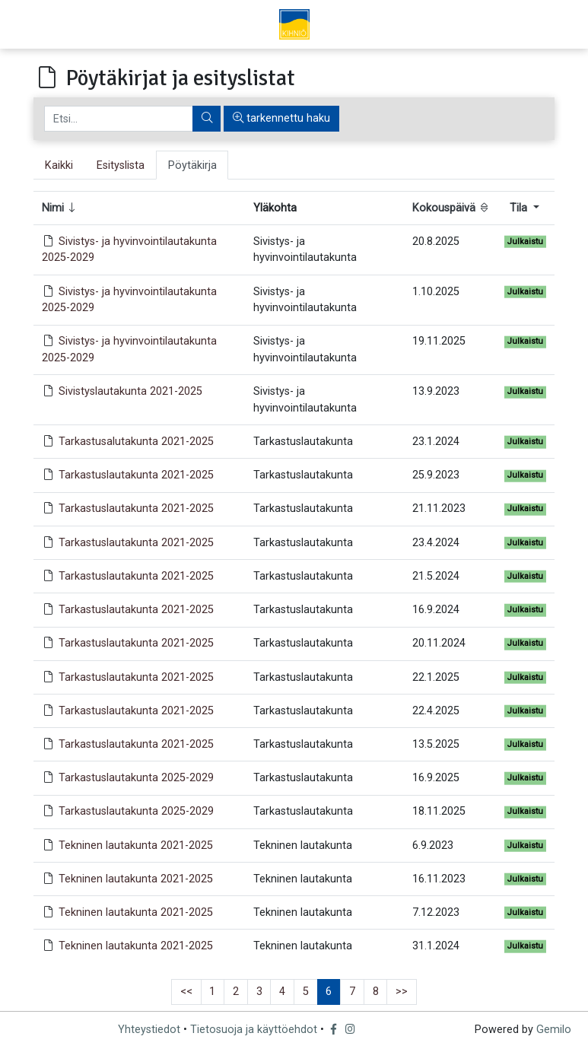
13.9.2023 (435, 391)
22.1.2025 (435, 677)
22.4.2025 (435, 710)
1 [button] (212, 991)
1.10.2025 (435, 291)
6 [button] (329, 991)
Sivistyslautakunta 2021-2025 (130, 391)
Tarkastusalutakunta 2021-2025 (136, 441)
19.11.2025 (439, 341)
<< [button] (186, 991)
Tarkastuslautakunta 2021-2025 (136, 475)
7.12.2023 (435, 912)
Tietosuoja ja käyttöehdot (253, 1029)
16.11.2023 (439, 879)
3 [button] (259, 991)
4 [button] (282, 991)
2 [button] (236, 991)
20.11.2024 (439, 643)
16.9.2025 (435, 777)
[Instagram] (351, 1029)
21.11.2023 (439, 508)
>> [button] (402, 991)
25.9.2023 (435, 475)
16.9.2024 (435, 609)
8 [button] (376, 991)
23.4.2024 (435, 542)
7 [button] (352, 991)
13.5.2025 (435, 744)
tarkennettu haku (281, 118)
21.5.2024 (435, 576)
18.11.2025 (439, 811)
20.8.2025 (435, 241)
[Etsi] (118, 119)
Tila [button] (520, 208)
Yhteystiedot (149, 1029)
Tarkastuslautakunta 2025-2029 (136, 777)
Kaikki (59, 165)
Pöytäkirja (192, 165)
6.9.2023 (432, 845)
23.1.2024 (435, 441)
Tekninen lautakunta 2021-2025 (136, 845)
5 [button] (306, 991)
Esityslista (121, 165)
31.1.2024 (435, 945)
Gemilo (553, 1029)
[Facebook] (335, 1029)
